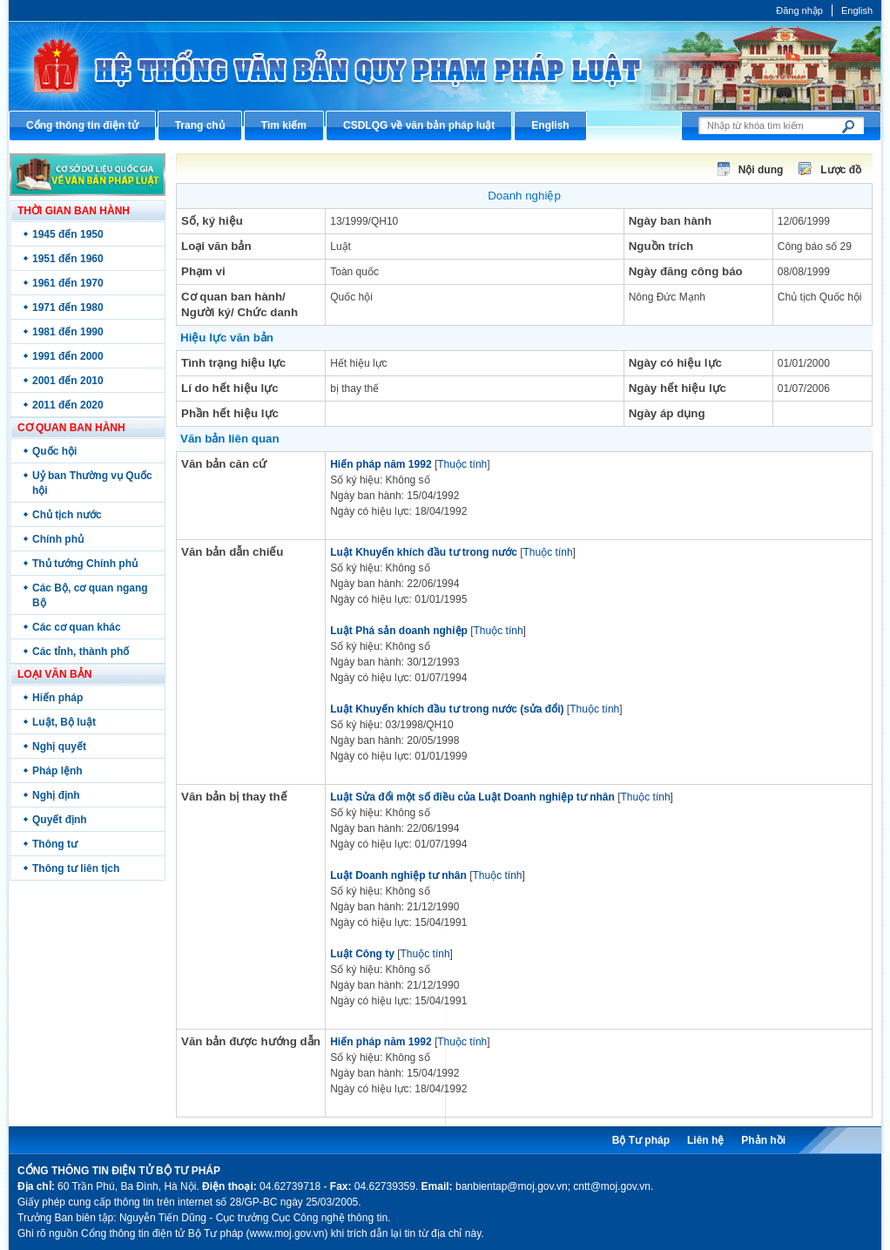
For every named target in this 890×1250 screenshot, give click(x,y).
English (857, 10)
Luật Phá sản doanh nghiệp (399, 631)
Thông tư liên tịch (75, 868)
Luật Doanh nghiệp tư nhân (398, 875)
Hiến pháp (57, 698)
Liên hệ (705, 1140)
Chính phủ (58, 539)
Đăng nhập (799, 10)
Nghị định (56, 795)
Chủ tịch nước (67, 515)
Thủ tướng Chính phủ (85, 563)
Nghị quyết (59, 746)
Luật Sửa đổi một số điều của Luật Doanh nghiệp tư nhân (472, 797)
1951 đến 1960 (68, 259)
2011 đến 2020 (68, 405)
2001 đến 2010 (68, 381)
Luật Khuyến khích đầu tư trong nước (423, 552)
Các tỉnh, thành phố (80, 651)
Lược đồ (840, 170)
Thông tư (55, 844)
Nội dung (761, 170)
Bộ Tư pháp (641, 1140)
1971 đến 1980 (68, 307)
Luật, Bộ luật (64, 722)
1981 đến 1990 (68, 332)
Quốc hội (54, 451)
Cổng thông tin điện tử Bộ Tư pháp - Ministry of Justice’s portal (445, 66)
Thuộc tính (462, 464)
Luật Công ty (362, 954)
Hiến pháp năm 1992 (380, 464)
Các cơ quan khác (76, 627)
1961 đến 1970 (68, 283)
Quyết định (59, 820)
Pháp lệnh (57, 771)
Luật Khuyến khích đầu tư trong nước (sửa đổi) (446, 709)
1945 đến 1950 (68, 234)
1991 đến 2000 (68, 356)
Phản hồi (763, 1140)
